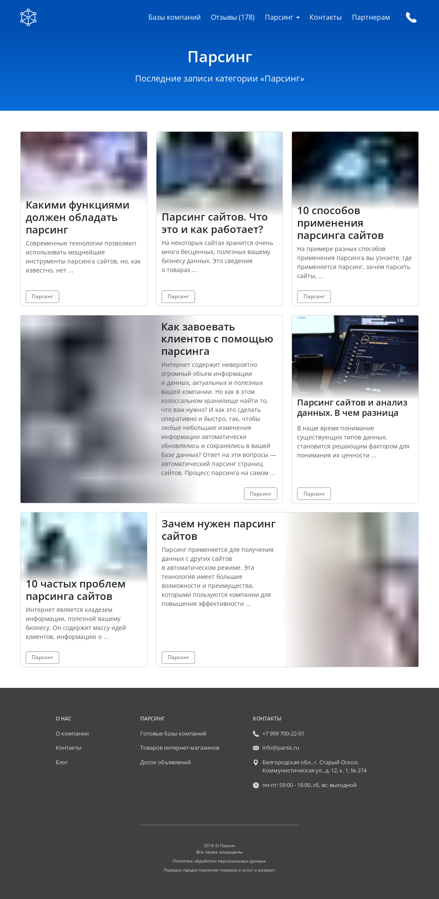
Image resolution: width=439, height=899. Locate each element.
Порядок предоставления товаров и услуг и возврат (219, 870)
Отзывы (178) (233, 17)
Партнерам (371, 17)
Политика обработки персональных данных (219, 861)
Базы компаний (174, 17)
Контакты (326, 17)
